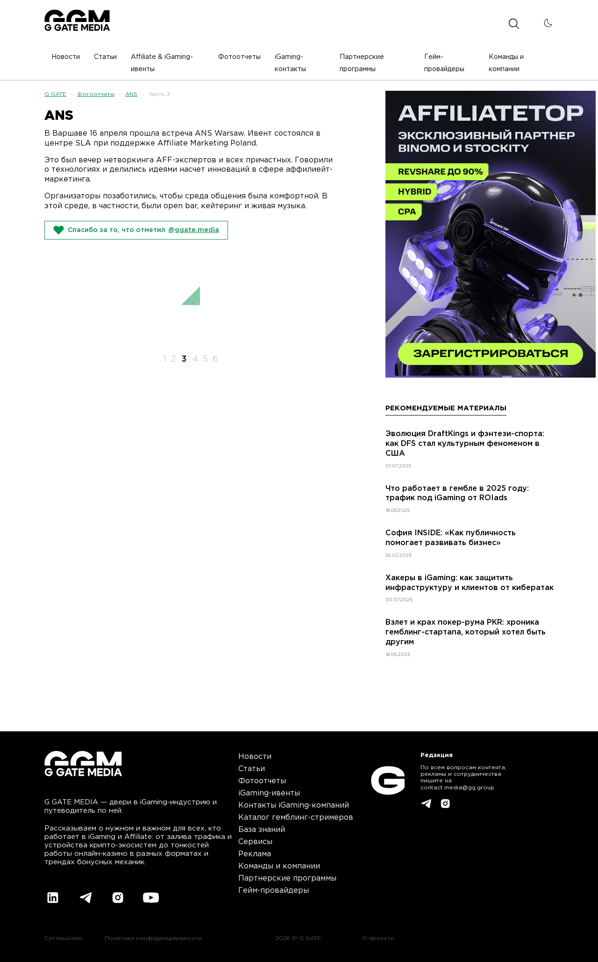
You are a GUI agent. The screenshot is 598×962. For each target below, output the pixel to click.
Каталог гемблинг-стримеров (295, 817)
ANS (131, 94)
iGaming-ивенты (269, 793)
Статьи (251, 769)
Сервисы (255, 841)
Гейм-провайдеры (273, 890)
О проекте (378, 938)
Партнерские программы (287, 878)
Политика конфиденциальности (153, 938)
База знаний (261, 829)
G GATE (55, 94)
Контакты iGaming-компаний (293, 805)
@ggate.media (193, 230)
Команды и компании (279, 866)
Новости (254, 756)
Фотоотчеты (95, 94)
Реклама (254, 854)
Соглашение (63, 938)
